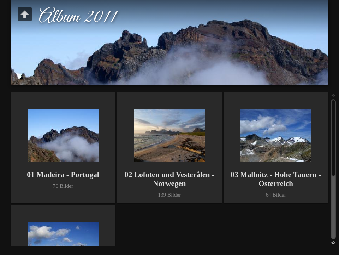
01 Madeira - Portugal (63, 174)
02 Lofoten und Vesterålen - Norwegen (169, 179)
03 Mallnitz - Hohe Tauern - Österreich (276, 179)
